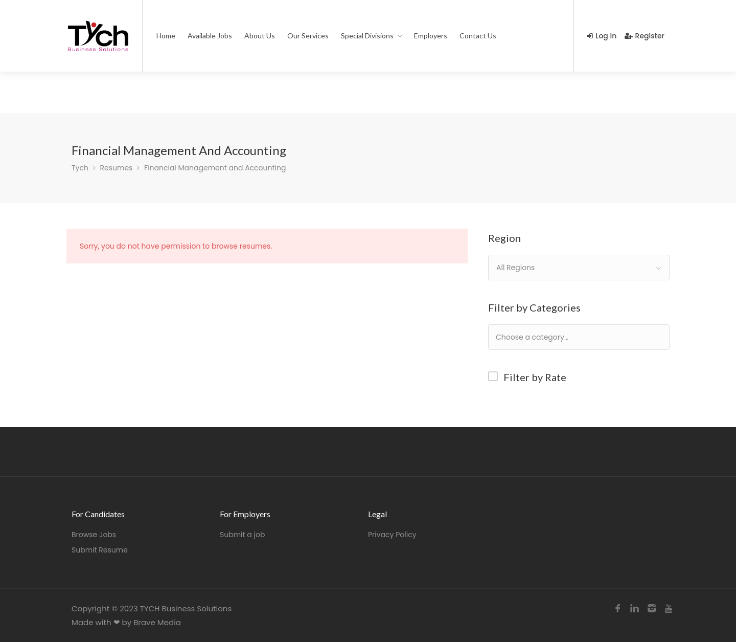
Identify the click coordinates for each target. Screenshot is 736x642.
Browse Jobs (94, 534)
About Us (259, 35)
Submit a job (242, 534)
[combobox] (579, 267)
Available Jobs (210, 35)
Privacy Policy (392, 534)
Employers (430, 35)
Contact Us (477, 35)
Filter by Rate (534, 377)
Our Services (308, 35)
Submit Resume (100, 550)
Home (165, 35)
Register (644, 36)
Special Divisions (367, 35)
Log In (601, 36)
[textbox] (565, 336)
